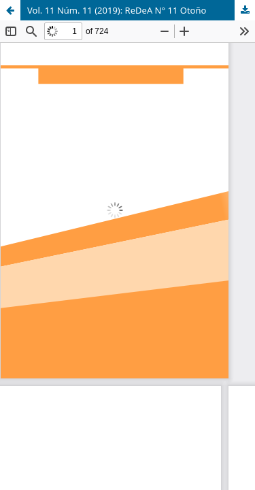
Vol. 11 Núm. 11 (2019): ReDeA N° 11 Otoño (116, 10)
